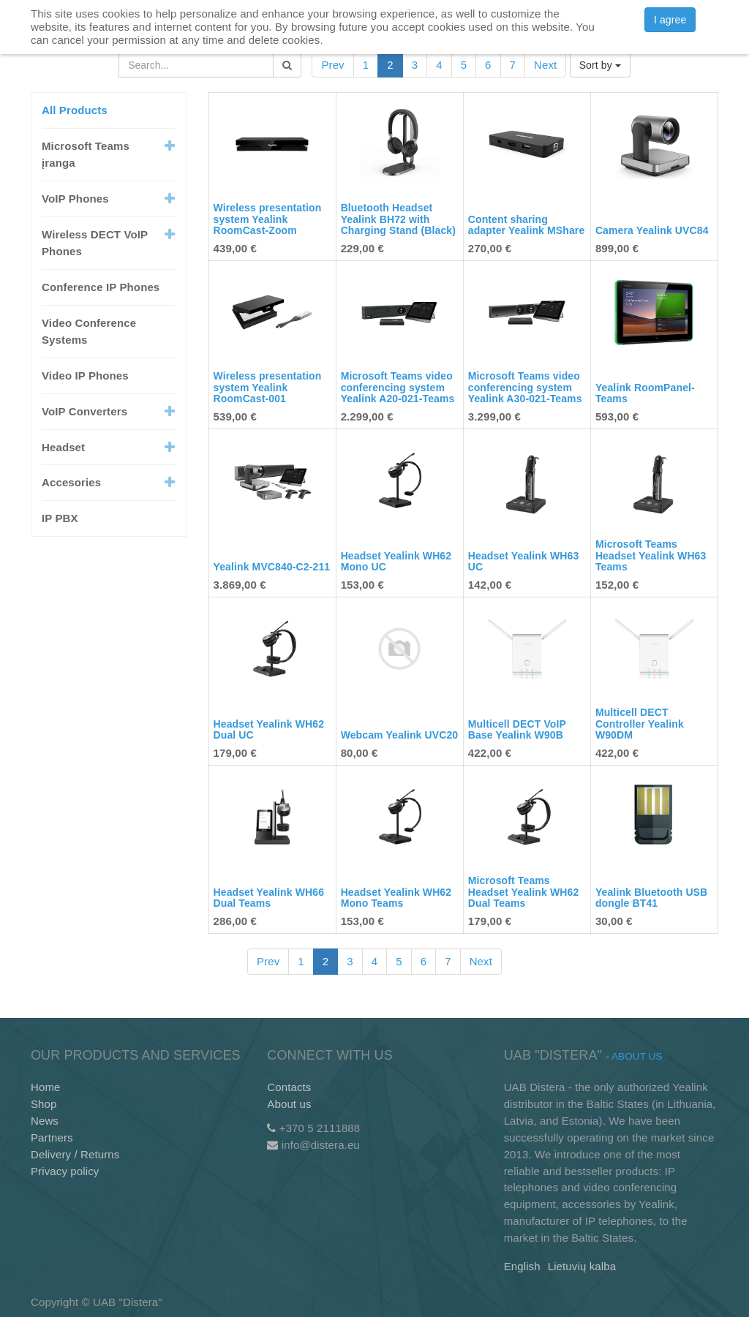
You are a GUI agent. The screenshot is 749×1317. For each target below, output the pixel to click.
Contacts (289, 1087)
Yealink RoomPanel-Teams (645, 393)
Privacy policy (65, 1171)
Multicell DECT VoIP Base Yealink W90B (517, 729)
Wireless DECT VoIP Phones (95, 242)
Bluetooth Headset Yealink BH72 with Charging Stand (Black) (398, 219)
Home (46, 1087)
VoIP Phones (75, 198)
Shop (44, 1104)
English (522, 1266)
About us (289, 1104)
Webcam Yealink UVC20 (400, 735)
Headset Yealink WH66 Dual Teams (269, 897)
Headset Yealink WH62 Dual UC (269, 729)
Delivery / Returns (75, 1154)
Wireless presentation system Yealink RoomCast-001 (268, 387)
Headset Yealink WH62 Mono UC (396, 561)
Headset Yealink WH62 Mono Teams (396, 897)
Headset (63, 447)
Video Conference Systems (89, 331)
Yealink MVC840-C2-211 (272, 567)
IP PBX (60, 518)
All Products (75, 110)
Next (545, 65)
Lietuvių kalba (582, 1266)
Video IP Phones (85, 375)
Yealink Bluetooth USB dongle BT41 (651, 897)
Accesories (71, 482)
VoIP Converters (84, 411)
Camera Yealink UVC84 (652, 230)
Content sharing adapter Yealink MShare (526, 225)
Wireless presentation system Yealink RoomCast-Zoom (268, 219)
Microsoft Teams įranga (85, 154)
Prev (332, 65)
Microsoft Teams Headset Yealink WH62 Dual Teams (523, 892)
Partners (52, 1137)
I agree (670, 20)
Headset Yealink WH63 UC (523, 561)
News (45, 1120)
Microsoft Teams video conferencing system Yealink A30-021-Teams (525, 387)
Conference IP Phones (100, 287)
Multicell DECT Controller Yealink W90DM (639, 723)
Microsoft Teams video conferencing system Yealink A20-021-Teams (398, 387)
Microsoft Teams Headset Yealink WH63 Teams (651, 555)
